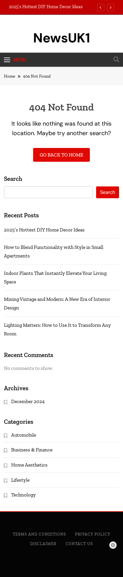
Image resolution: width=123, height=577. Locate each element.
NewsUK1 (61, 37)
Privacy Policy (92, 534)
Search (13, 178)
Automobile (23, 435)
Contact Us (79, 543)
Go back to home (61, 155)
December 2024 (28, 401)
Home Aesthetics (29, 465)
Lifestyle (20, 480)
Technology (23, 495)
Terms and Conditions (39, 534)
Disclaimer (43, 543)
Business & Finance (31, 450)
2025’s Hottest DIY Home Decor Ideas (46, 7)
